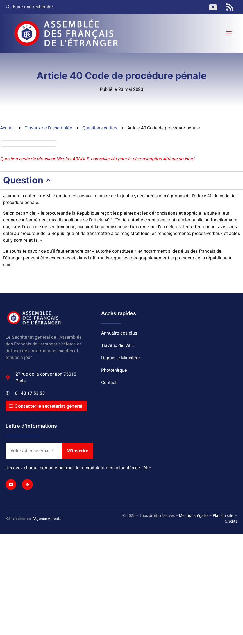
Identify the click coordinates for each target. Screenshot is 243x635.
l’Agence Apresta (47, 519)
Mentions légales (193, 516)
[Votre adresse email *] (34, 451)
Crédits (231, 521)
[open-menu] (229, 33)
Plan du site (223, 516)
